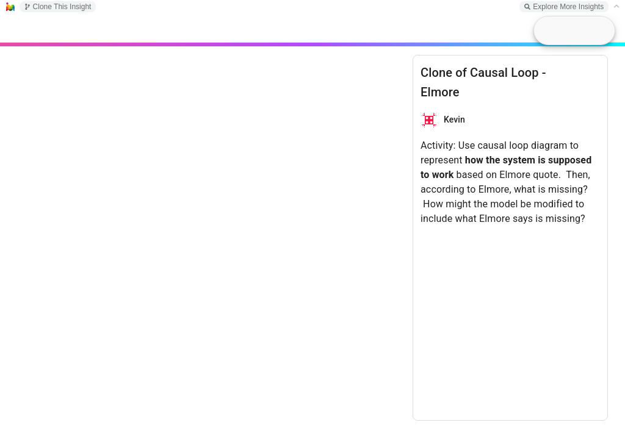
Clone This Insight (58, 6)
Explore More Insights (564, 6)
